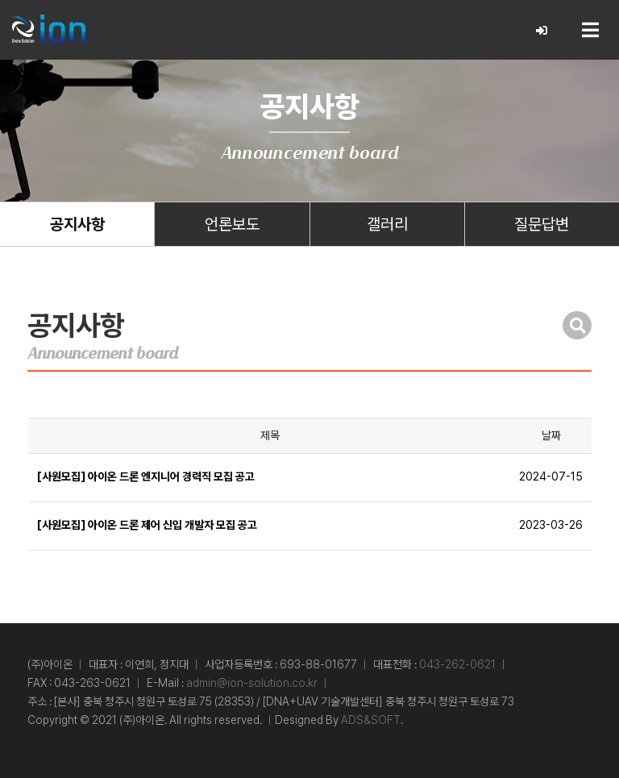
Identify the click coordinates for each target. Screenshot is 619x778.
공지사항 (77, 224)
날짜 (551, 435)
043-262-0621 (457, 664)
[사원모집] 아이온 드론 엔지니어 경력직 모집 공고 (146, 476)
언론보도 (232, 224)
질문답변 (541, 224)
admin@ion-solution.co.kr (252, 682)
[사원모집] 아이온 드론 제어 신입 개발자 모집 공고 (147, 524)
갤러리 (387, 224)
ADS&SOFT (371, 720)
